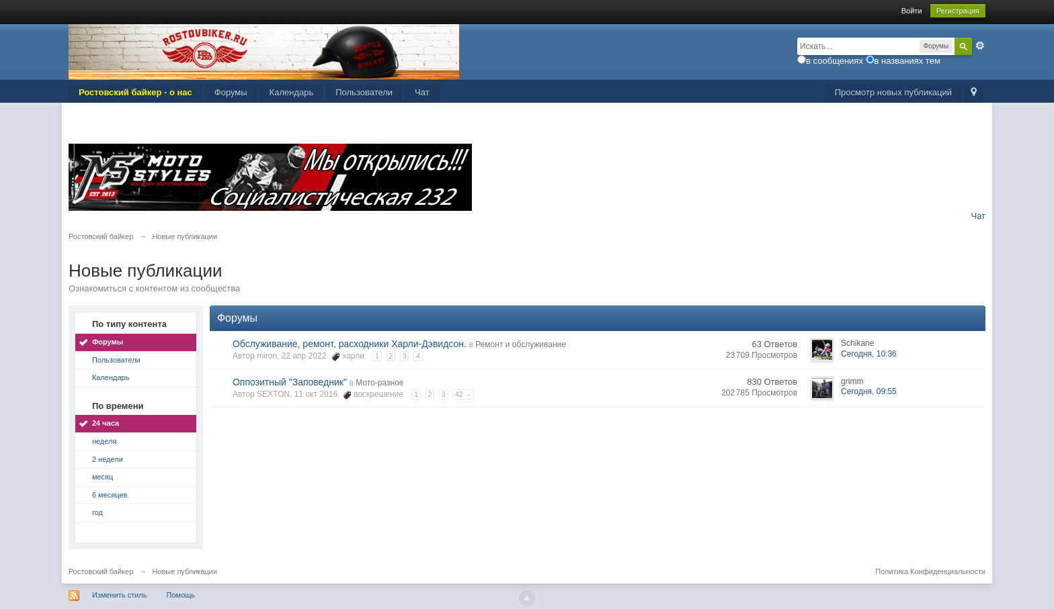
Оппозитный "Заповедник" (290, 382)
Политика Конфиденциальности (930, 571)
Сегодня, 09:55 (869, 391)
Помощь (181, 595)
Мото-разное (379, 382)
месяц (102, 477)
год (97, 512)
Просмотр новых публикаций (893, 92)
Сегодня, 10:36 (869, 354)
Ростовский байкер (101, 571)
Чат (422, 92)
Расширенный (980, 45)
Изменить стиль (119, 595)
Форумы (230, 92)
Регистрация (957, 11)
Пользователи (364, 92)
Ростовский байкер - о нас (135, 92)
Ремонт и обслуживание (520, 344)
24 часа (105, 423)
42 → (463, 394)
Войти (911, 11)
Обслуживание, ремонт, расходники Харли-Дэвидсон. (350, 343)
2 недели (107, 459)
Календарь (292, 92)
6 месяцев (109, 495)
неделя (104, 441)
